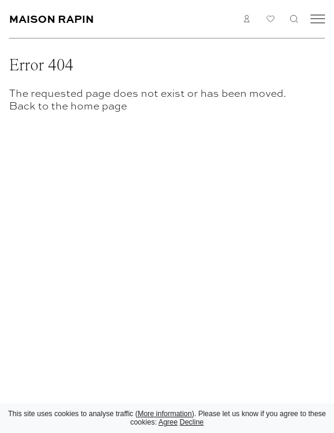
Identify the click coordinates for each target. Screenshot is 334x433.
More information (165, 414)
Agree (168, 422)
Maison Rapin (51, 18)
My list (270, 19)
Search (294, 18)
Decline (192, 422)
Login (247, 18)
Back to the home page (68, 105)
